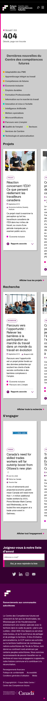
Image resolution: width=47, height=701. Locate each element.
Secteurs (33, 127)
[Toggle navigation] (43, 7)
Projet (10, 177)
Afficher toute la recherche (31, 409)
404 (15, 30)
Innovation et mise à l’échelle (18, 104)
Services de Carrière (14, 131)
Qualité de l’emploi (14, 127)
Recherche (12, 320)
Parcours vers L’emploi (16, 122)
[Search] (38, 7)
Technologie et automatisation (19, 136)
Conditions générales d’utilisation (16, 676)
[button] (43, 698)
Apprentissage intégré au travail (20, 77)
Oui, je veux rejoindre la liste (23, 563)
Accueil (7, 30)
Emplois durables (13, 90)
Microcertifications (14, 118)
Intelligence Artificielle (15, 109)
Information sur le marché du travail (22, 99)
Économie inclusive (14, 86)
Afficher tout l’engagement (31, 534)
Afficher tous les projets (32, 280)
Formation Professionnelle (17, 95)
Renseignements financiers (14, 670)
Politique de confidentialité (13, 673)
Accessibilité (32, 673)
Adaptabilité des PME (15, 72)
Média (34, 676)
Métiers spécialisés (14, 113)
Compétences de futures (17, 81)
